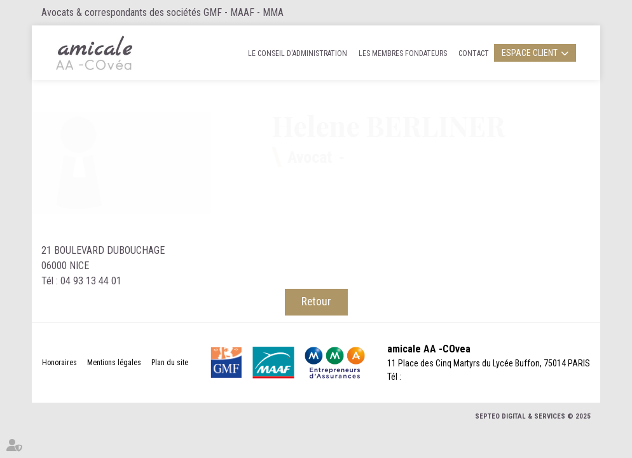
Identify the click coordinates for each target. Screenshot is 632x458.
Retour (316, 301)
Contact (473, 53)
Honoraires (59, 362)
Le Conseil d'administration (297, 53)
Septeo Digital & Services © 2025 (533, 416)
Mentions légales (114, 362)
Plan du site (169, 362)
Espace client (530, 53)
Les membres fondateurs (403, 53)
